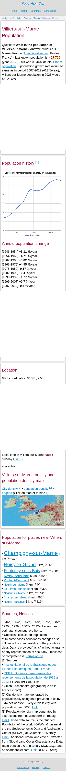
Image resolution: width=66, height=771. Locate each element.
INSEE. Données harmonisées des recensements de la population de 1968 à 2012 (30, 677)
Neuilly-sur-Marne (14, 584)
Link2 (5, 737)
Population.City (33, 3)
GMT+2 (18, 459)
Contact (46, 767)
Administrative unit (36, 53)
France (37, 18)
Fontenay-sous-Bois (22, 570)
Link (35, 707)
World (24, 10)
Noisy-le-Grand (20, 564)
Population (17, 18)
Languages (50, 10)
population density (36, 488)
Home (14, 10)
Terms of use (34, 656)
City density (10, 488)
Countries (35, 10)
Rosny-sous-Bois (16, 576)
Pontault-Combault (16, 580)
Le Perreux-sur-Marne (17, 588)
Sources (35, 767)
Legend (7, 493)
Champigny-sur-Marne (31, 553)
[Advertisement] (33, 117)
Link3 (34, 750)
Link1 (5, 720)
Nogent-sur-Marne (15, 593)
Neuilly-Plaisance (14, 601)
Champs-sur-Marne (15, 597)
